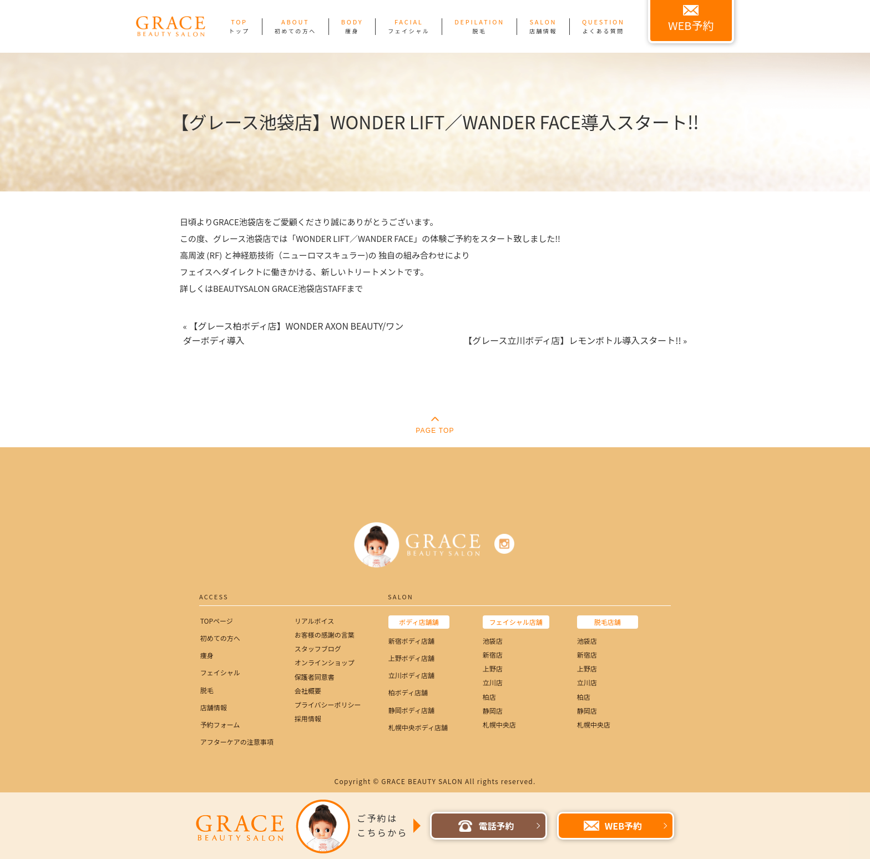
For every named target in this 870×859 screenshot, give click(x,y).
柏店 (489, 696)
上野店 (493, 668)
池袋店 (493, 640)
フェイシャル (220, 672)
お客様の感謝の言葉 (325, 634)
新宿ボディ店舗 (411, 640)
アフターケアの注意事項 (237, 741)
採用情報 (308, 718)
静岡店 (493, 710)
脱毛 (207, 690)
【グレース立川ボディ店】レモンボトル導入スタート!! (572, 340)
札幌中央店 (499, 724)
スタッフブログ (318, 648)
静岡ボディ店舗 (411, 710)
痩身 (207, 655)
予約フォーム (220, 724)
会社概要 (308, 690)
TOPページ (216, 620)
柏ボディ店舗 (408, 692)
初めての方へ (220, 638)
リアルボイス (315, 620)
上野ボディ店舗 (411, 658)
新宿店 (493, 654)
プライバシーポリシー (328, 704)
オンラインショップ (325, 662)
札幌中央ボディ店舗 (418, 727)
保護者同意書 (315, 676)
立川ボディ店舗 (411, 675)
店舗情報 (213, 707)
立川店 (493, 682)
